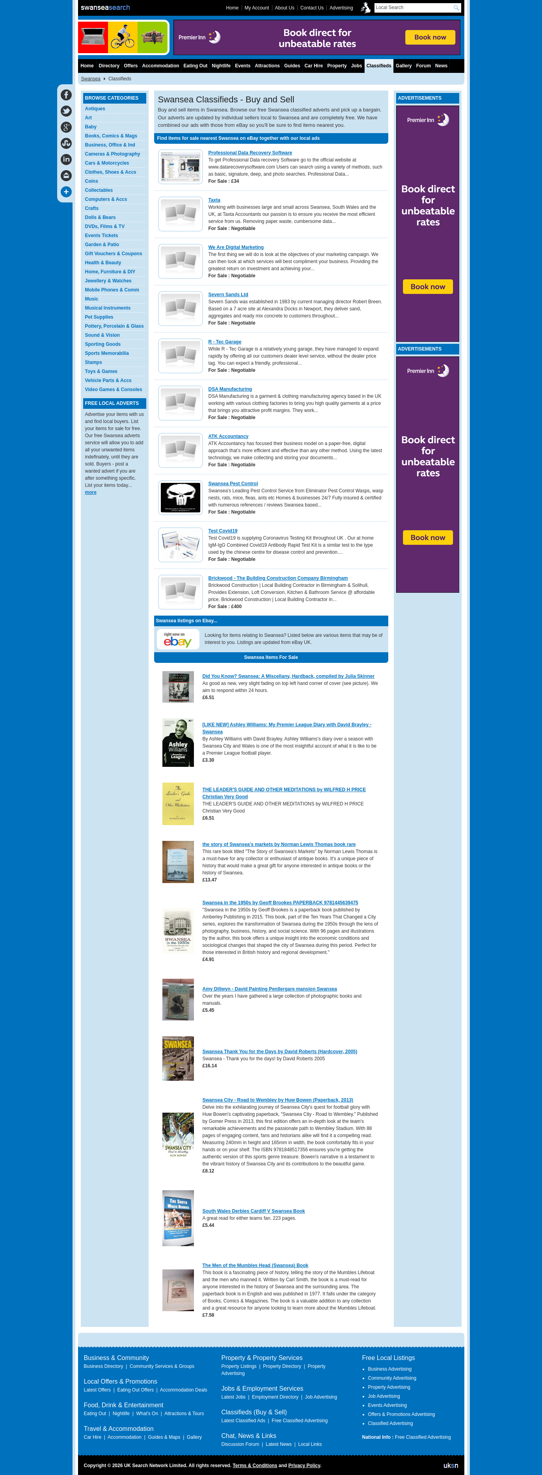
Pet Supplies (99, 317)
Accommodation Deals (183, 1390)
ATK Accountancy (229, 436)
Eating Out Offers (135, 1390)
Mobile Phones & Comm (112, 290)
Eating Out (196, 66)
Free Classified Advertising (300, 1420)
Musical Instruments (108, 308)
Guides (292, 66)
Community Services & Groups (162, 1366)
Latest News (279, 1444)
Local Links (310, 1444)
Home (86, 66)
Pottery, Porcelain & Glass (114, 326)
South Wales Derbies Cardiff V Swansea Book (254, 1211)
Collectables (99, 190)
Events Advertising (387, 1405)
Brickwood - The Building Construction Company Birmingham (278, 578)
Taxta (214, 200)
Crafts (92, 208)
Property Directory (282, 1366)
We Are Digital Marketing (236, 247)
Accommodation (160, 66)
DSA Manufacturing (230, 389)
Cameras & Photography (112, 154)
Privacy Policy (304, 1465)
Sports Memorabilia (107, 353)
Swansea (91, 79)
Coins (91, 181)
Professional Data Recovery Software (250, 153)
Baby (91, 127)
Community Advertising (392, 1378)
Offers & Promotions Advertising (401, 1414)
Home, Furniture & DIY (110, 272)
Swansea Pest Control (233, 483)
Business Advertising (390, 1369)
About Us (284, 8)
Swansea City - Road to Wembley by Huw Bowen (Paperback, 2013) (278, 1100)
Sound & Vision (102, 335)
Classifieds (379, 66)
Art (88, 118)
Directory (109, 66)
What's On (147, 1413)
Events (242, 66)
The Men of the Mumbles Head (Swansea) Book (256, 1265)
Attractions (267, 66)
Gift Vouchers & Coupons (113, 253)
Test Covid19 (223, 531)
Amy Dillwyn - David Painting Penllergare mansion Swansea (270, 989)
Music (92, 299)
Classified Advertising (390, 1423)
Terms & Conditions (255, 1465)
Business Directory (103, 1366)
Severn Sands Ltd (228, 294)
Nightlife (221, 66)
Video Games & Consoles (113, 389)
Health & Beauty (103, 262)
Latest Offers (97, 1390)
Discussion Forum (240, 1444)
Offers (131, 66)
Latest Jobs (234, 1397)
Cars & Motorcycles (107, 163)
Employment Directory (275, 1397)
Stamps (93, 362)
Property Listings (239, 1366)
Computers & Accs (106, 199)
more (91, 492)
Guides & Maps (164, 1437)
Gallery (404, 66)
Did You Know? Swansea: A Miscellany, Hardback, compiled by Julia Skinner (289, 676)
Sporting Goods (103, 344)
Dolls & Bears (100, 217)
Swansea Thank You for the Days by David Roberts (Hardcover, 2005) (280, 1051)
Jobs (356, 66)
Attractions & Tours (184, 1413)
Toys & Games (101, 371)
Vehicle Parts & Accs (108, 380)
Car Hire (314, 66)
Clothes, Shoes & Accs (110, 172)
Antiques (95, 108)
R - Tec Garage (225, 342)
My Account (257, 8)
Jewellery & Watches (108, 281)
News (441, 66)
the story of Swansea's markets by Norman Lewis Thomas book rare (279, 844)
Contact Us (312, 8)
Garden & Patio (102, 244)
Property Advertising (389, 1387)
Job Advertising (321, 1397)
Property (336, 66)
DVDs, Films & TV (105, 226)
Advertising (341, 8)
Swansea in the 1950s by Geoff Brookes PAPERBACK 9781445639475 (280, 902)
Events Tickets (101, 235)
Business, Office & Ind (110, 145)
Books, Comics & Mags (111, 136)
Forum (423, 66)
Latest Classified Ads (243, 1420)
